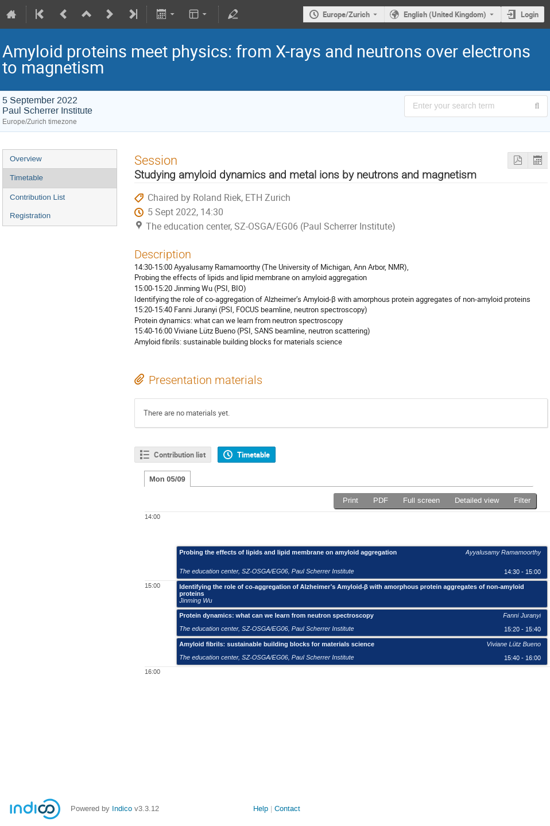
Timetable (26, 177)
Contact (287, 808)
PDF (380, 500)
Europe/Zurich (346, 14)
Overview (26, 158)
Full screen (421, 500)
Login (530, 14)
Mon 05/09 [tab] (167, 479)
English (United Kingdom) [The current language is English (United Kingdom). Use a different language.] (445, 14)
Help (260, 808)
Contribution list (180, 454)
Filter (522, 500)
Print (350, 500)
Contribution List (37, 197)
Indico (122, 808)
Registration (30, 215)
